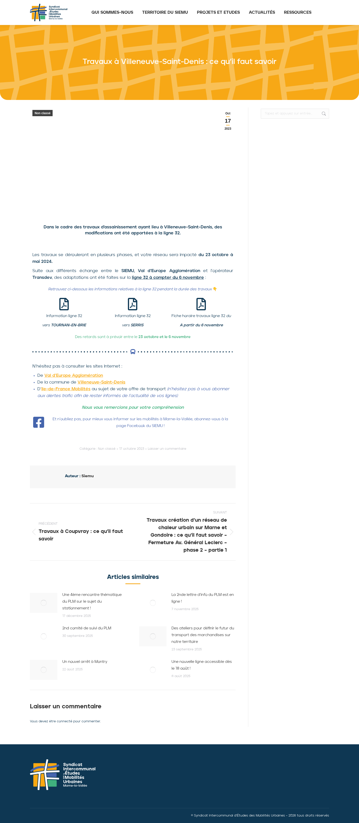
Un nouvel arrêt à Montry (84, 662)
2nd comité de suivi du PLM (86, 628)
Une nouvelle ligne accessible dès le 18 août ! (202, 665)
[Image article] (43, 603)
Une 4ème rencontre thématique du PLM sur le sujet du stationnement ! (92, 601)
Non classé (42, 113)
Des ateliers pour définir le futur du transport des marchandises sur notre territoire (203, 635)
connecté (64, 721)
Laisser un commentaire (167, 448)
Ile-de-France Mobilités (65, 389)
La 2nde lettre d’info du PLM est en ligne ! (203, 598)
